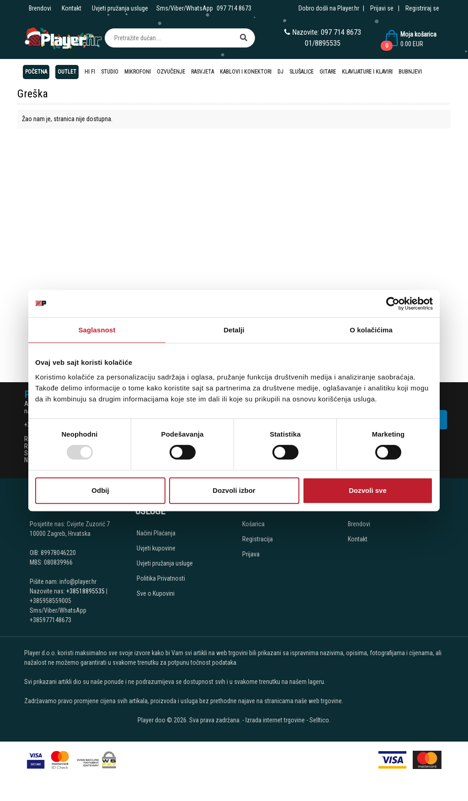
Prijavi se (382, 8)
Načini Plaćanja (156, 533)
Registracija (257, 539)
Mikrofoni (137, 72)
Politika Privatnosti (161, 578)
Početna (36, 72)
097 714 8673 (234, 8)
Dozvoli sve (368, 490)
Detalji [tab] (234, 330)
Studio (109, 72)
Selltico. (319, 720)
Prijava (251, 554)
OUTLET (67, 72)
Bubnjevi (410, 72)
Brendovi (40, 8)
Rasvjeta (202, 72)
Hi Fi (90, 72)
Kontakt (71, 8)
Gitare (327, 72)
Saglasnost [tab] (96, 330)
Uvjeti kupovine (156, 548)
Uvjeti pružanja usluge (120, 8)
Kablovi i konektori (245, 72)
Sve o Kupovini (156, 593)
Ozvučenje (171, 72)
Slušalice (301, 72)
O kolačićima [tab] (371, 330)
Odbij (100, 490)
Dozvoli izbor (234, 490)
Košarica (253, 524)
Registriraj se (422, 8)
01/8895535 (322, 43)
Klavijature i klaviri (367, 72)
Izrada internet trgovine (275, 720)
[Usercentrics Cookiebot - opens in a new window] (393, 303)
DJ (280, 72)
